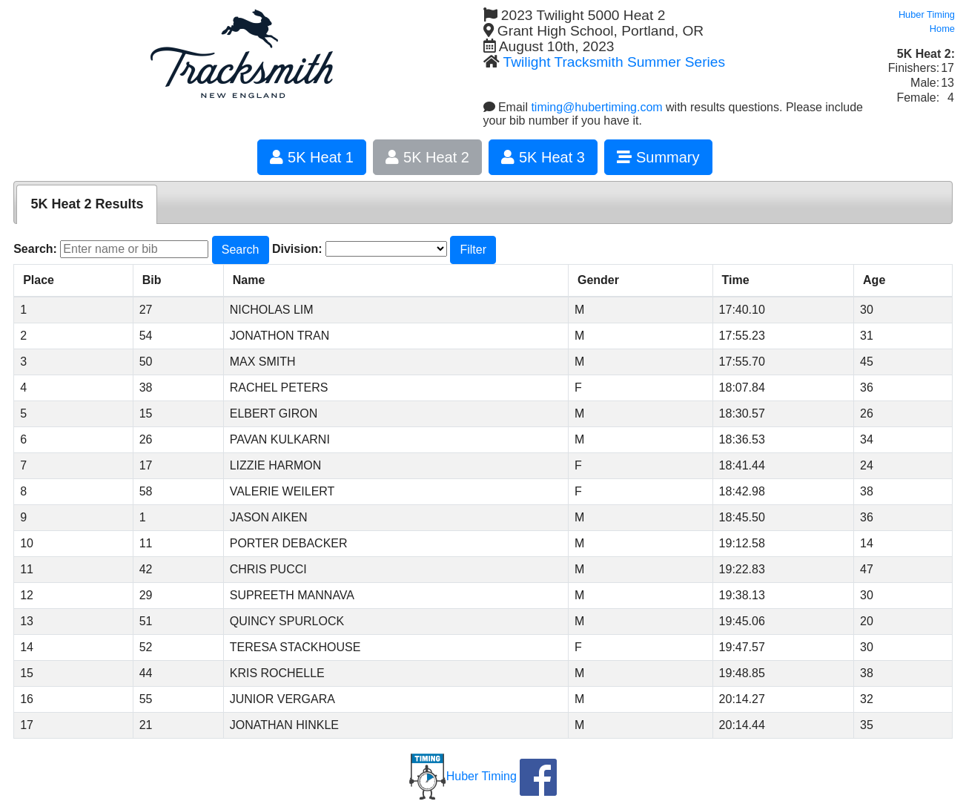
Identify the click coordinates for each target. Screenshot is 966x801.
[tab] (86, 204)
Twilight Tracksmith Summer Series (614, 62)
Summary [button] (658, 157)
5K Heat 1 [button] (312, 157)
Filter (473, 249)
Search (240, 249)
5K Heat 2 (427, 157)
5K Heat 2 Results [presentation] (86, 204)
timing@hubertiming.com (596, 107)
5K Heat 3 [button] (543, 157)
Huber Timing (463, 776)
